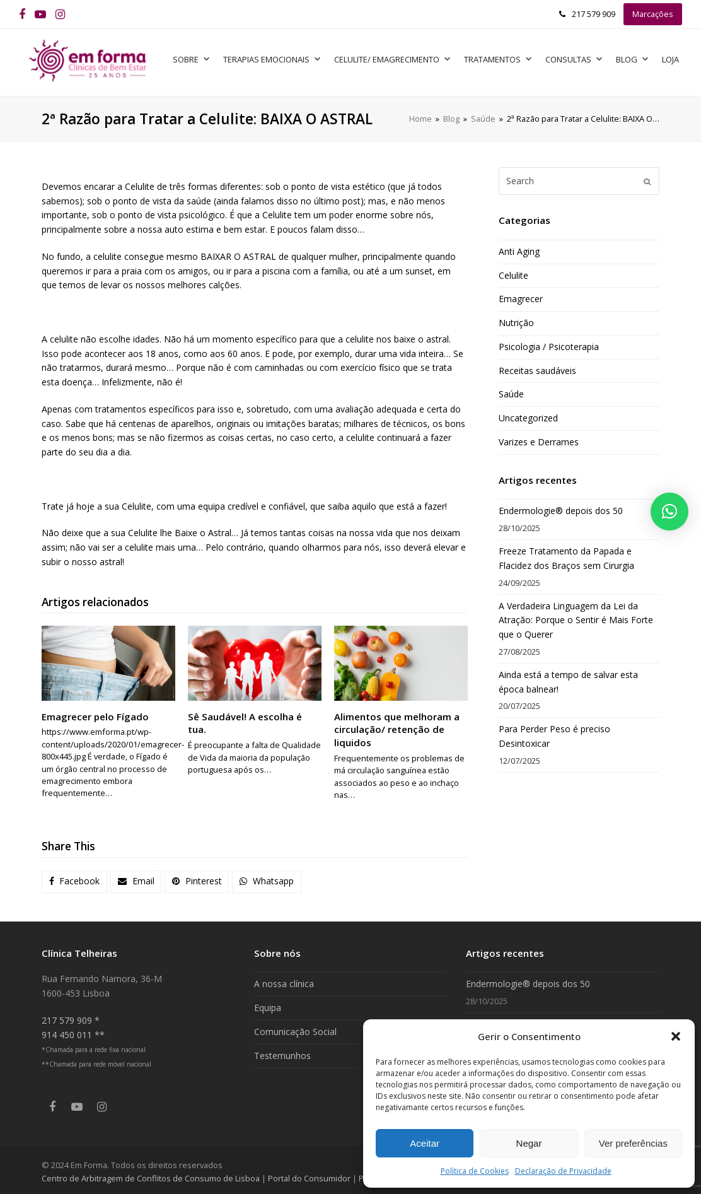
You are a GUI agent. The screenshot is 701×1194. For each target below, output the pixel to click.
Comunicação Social (295, 1028)
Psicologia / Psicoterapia (549, 343)
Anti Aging (519, 248)
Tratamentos (504, 57)
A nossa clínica (284, 980)
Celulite (513, 272)
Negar (529, 1143)
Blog (639, 57)
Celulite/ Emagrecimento (399, 57)
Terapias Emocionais (278, 57)
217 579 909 (593, 14)
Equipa (267, 1004)
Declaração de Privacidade (563, 1171)
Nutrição (516, 319)
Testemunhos (282, 1052)
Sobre (198, 57)
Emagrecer (521, 295)
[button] (675, 1036)
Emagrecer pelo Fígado (95, 712)
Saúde (511, 391)
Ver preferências (633, 1143)
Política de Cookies (475, 1171)
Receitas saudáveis (537, 367)
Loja (676, 57)
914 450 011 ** (73, 1031)
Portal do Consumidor (310, 1174)
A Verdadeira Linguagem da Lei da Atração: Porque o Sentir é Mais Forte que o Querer (576, 616)
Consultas (581, 57)
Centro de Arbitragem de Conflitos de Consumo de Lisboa (151, 1174)
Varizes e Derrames (539, 438)
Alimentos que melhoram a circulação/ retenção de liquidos (397, 725)
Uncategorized (528, 415)
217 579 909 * (71, 1016)
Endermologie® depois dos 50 (561, 507)
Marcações (652, 14)
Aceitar (424, 1143)
